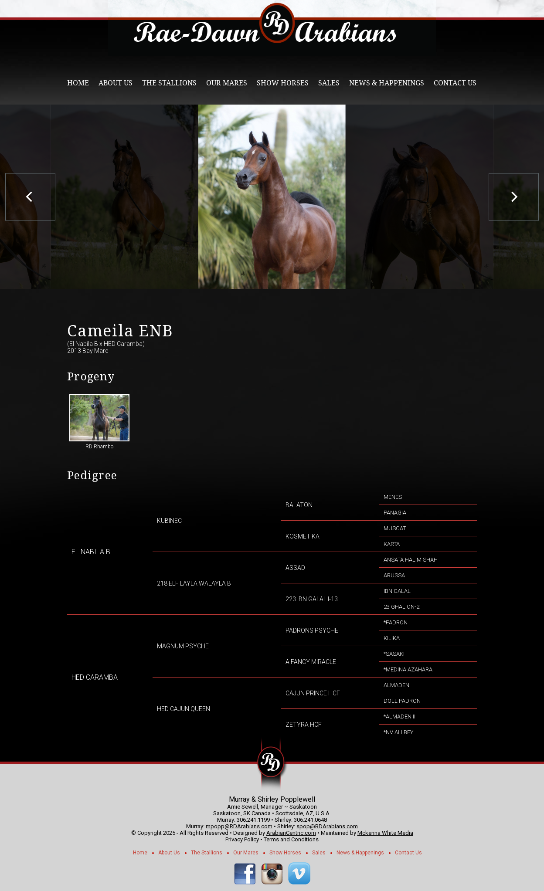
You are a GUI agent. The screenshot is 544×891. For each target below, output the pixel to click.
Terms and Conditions (291, 839)
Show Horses (283, 83)
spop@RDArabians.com (327, 826)
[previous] (30, 196)
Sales (329, 83)
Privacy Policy (242, 839)
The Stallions (169, 83)
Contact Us (455, 83)
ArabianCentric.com (291, 833)
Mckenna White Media (385, 833)
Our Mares (226, 83)
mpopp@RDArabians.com (239, 826)
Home (78, 83)
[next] (514, 196)
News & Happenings (386, 83)
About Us (116, 83)
